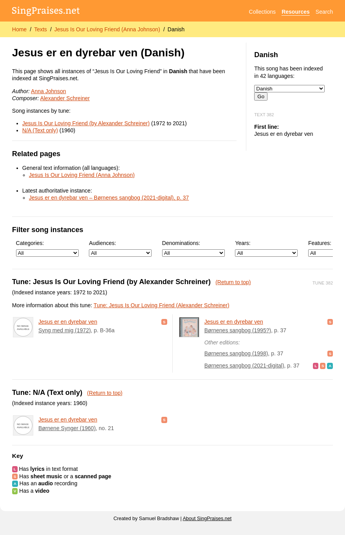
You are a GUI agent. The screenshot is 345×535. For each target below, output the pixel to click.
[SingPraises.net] (46, 12)
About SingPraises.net (207, 518)
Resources (296, 12)
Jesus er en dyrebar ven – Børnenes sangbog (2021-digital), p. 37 (109, 198)
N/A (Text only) (40, 130)
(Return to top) (233, 282)
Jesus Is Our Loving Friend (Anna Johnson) (107, 29)
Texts (40, 29)
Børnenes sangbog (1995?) (237, 330)
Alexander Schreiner (65, 98)
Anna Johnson (48, 91)
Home (19, 29)
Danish (176, 29)
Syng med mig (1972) (64, 330)
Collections (262, 12)
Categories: (47, 248)
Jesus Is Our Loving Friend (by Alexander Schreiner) (86, 123)
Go (260, 96)
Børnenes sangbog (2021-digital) (244, 365)
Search (324, 12)
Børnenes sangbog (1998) (236, 353)
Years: (266, 248)
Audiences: (120, 248)
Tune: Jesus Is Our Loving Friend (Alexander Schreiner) (161, 305)
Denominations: (193, 248)
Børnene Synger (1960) (67, 428)
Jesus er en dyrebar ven (67, 322)
